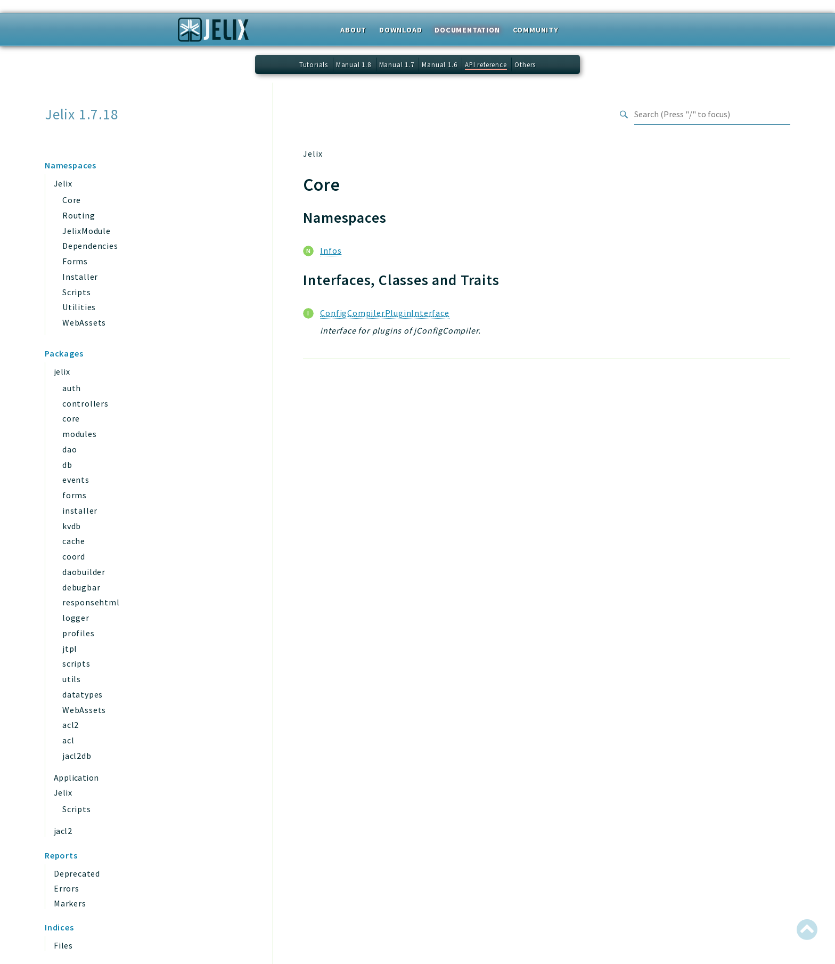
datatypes (82, 694)
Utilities (79, 307)
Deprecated (77, 873)
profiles (78, 633)
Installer (80, 276)
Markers (70, 903)
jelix (62, 371)
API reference (485, 64)
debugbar (81, 587)
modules (79, 433)
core (71, 418)
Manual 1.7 (396, 64)
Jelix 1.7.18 (82, 114)
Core (71, 200)
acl (68, 740)
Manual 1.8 (353, 64)
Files (63, 945)
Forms (75, 261)
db (67, 464)
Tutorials (313, 64)
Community (536, 30)
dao (69, 449)
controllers (85, 403)
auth (71, 388)
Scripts (76, 292)
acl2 (70, 724)
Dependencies (90, 245)
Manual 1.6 (439, 64)
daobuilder (83, 571)
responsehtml (91, 602)
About (353, 30)
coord (73, 556)
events (75, 479)
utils (71, 679)
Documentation (467, 30)
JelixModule (86, 230)
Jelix (63, 183)
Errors (66, 888)
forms (74, 495)
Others (525, 64)
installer (79, 510)
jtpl (69, 648)
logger (75, 617)
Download (400, 30)
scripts (76, 663)
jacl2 (63, 830)
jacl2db (77, 755)
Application (76, 777)
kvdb (71, 526)
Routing (78, 215)
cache (73, 541)
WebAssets (84, 322)
